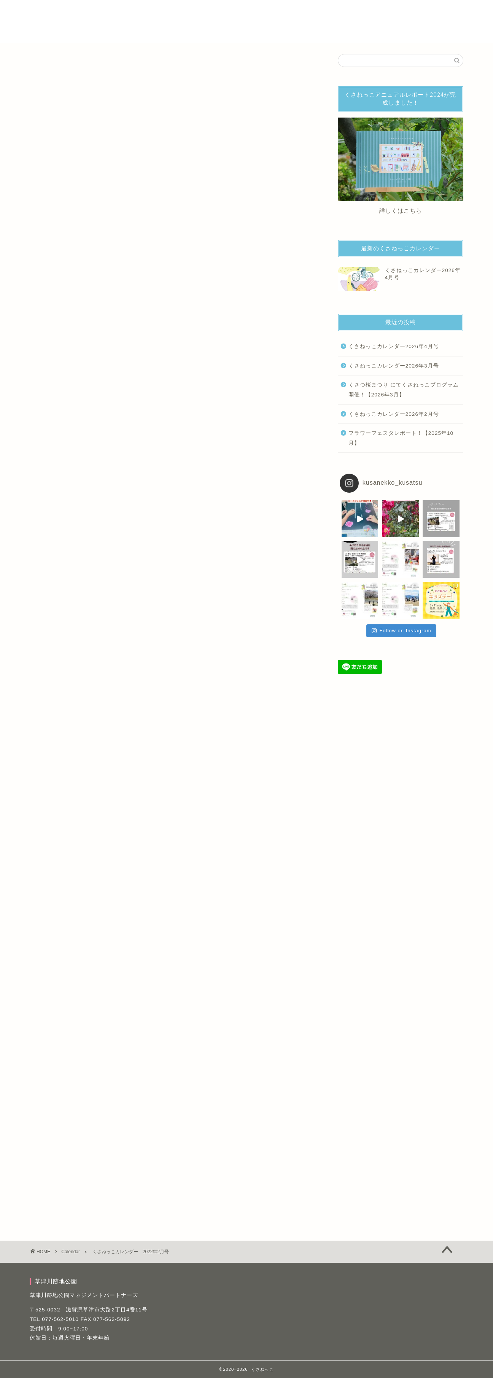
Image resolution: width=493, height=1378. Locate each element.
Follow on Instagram (401, 630)
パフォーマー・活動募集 (213, 12)
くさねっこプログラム (108, 985)
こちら (413, 210)
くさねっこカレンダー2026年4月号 (393, 346)
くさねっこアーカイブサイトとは (296, 12)
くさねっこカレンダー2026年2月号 (393, 414)
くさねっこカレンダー (56, 985)
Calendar (42, 64)
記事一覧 (362, 12)
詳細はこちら (172, 732)
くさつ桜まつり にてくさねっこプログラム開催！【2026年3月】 (403, 390)
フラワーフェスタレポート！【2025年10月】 (400, 438)
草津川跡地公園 (147, 27)
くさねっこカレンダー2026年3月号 (393, 366)
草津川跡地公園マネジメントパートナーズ (84, 1295)
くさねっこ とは (148, 12)
